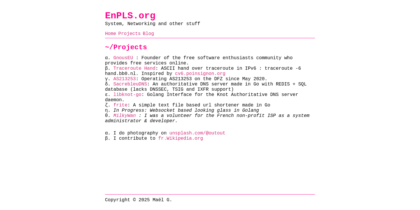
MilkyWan (124, 115)
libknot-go (127, 94)
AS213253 (124, 79)
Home (110, 33)
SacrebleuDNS (130, 84)
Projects (129, 33)
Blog (148, 33)
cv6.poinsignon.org (200, 73)
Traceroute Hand (134, 68)
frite (120, 105)
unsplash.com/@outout (197, 133)
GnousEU (123, 58)
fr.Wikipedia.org (180, 138)
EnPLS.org (130, 15)
